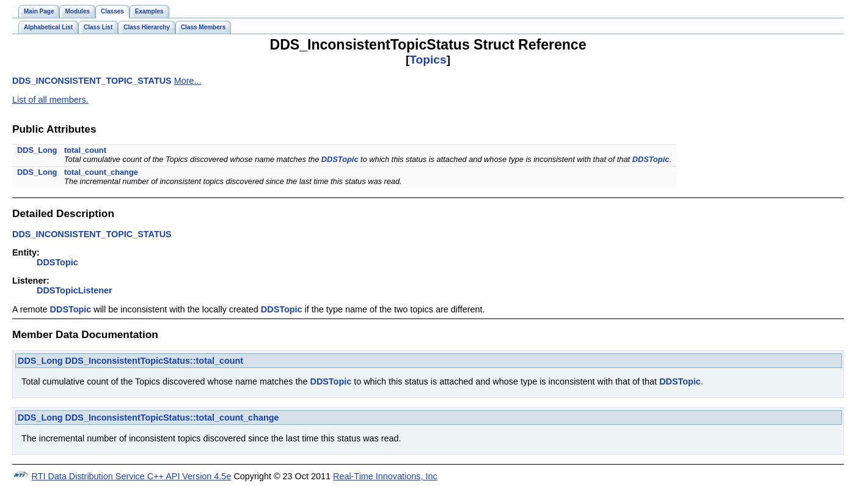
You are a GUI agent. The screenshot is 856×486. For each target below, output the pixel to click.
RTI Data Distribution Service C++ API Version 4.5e (132, 476)
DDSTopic (340, 159)
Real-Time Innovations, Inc (385, 476)
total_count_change (101, 172)
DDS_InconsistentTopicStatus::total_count (154, 361)
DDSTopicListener (74, 290)
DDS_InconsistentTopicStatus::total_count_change (172, 417)
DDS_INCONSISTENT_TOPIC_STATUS (92, 81)
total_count (85, 150)
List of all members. (50, 100)
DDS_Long (37, 150)
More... (188, 81)
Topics (427, 59)
